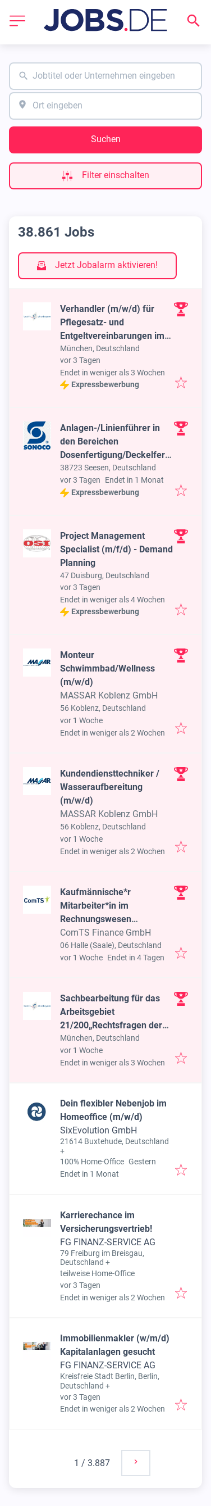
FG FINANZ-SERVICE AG (107, 1242)
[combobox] (105, 76)
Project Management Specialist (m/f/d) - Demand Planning (116, 549)
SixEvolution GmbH (98, 1130)
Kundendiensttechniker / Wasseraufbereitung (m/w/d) (109, 787)
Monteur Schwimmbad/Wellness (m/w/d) (107, 668)
